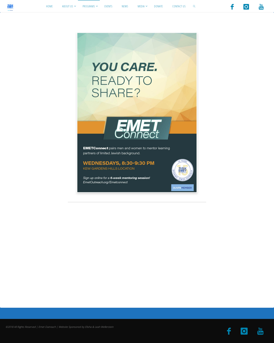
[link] (194, 6)
